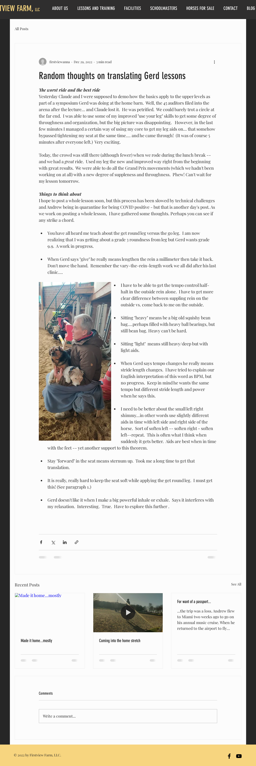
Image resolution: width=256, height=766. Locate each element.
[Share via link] (76, 542)
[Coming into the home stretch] (128, 612)
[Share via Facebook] (41, 542)
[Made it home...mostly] (50, 612)
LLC (37, 9)
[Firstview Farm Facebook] (229, 756)
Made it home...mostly (36, 640)
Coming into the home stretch (119, 640)
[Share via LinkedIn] (64, 542)
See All (236, 584)
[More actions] (214, 62)
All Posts (21, 28)
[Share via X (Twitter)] (53, 542)
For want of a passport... (194, 601)
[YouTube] (239, 756)
